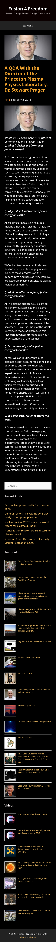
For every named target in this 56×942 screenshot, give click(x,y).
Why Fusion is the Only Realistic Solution (35, 641)
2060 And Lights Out (26, 705)
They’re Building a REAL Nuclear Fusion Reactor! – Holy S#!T (34, 912)
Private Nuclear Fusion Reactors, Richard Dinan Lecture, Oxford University (31, 849)
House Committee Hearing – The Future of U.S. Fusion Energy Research (34, 896)
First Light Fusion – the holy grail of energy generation (32, 880)
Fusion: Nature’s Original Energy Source (34, 721)
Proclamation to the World (29, 657)
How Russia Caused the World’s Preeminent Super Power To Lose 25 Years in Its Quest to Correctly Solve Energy (33, 757)
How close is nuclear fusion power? (32, 814)
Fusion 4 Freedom (28, 9)
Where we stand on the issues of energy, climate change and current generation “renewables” (32, 596)
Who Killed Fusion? (25, 737)
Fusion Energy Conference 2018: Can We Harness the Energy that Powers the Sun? (35, 865)
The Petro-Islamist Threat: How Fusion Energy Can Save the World (34, 771)
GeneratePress (28, 937)
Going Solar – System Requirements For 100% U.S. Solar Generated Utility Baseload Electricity (34, 628)
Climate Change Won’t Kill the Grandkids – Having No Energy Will (34, 610)
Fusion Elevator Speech (27, 673)
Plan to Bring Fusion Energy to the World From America (32, 578)
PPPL (7, 99)
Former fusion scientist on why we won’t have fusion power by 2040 (34, 831)
